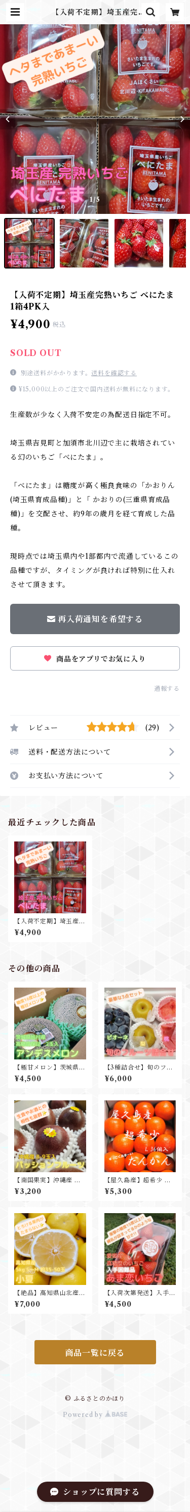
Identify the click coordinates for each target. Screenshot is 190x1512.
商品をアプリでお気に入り (94, 658)
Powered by (95, 1414)
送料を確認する (114, 373)
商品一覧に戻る (95, 1353)
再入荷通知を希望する (95, 619)
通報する (167, 688)
